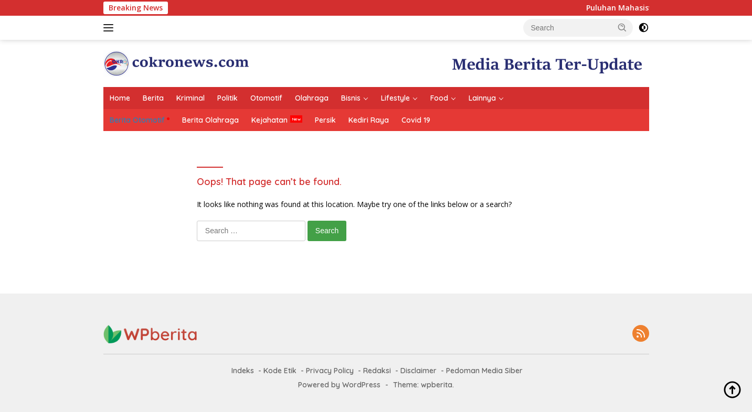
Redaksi (377, 370)
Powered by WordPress (339, 384)
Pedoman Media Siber (484, 370)
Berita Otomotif (137, 120)
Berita (153, 98)
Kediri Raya (368, 120)
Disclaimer (418, 370)
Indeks (242, 370)
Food (439, 98)
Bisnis (351, 98)
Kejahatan (269, 120)
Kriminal (190, 98)
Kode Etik (279, 370)
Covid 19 (415, 120)
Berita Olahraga (210, 120)
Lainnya (482, 98)
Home (120, 98)
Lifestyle (395, 98)
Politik (227, 98)
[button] (622, 27)
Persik (325, 120)
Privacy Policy (330, 370)
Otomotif (266, 98)
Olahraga (312, 98)
